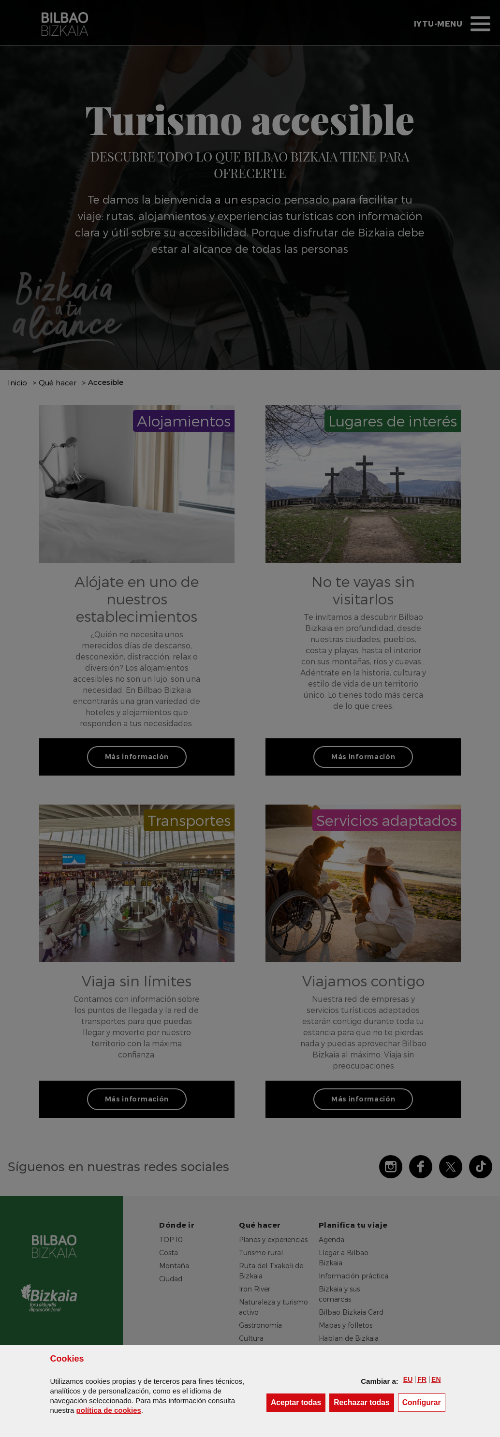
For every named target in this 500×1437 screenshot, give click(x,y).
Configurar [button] (423, 1402)
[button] (407, 1379)
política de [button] (108, 1410)
